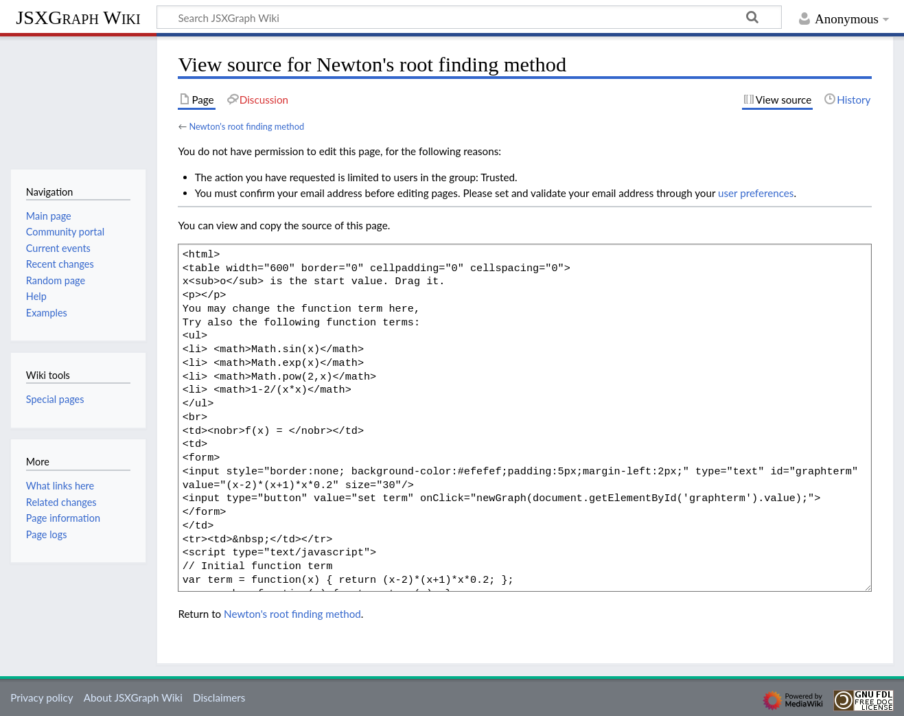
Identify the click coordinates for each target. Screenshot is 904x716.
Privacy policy (41, 697)
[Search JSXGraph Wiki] (469, 17)
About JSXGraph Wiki (133, 697)
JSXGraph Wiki (78, 17)
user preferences (755, 193)
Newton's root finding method (246, 126)
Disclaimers (219, 697)
